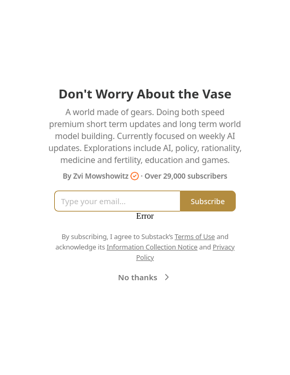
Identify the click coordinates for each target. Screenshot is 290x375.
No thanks (145, 277)
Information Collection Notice (151, 247)
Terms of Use (195, 236)
